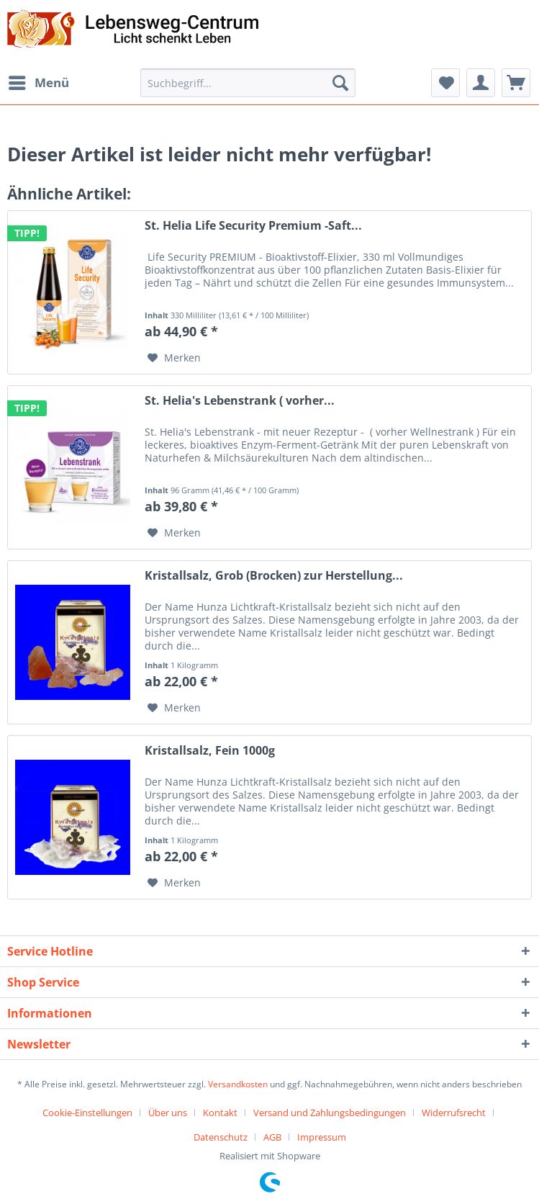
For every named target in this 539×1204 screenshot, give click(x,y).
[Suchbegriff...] (248, 82)
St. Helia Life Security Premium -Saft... (253, 225)
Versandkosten (238, 1084)
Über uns (167, 1112)
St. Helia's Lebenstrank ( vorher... (240, 400)
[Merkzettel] (445, 82)
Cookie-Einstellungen (87, 1112)
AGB (272, 1137)
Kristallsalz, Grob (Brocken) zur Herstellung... (274, 575)
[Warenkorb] (516, 82)
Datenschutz (221, 1137)
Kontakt (220, 1112)
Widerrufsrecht (454, 1112)
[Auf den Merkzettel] (174, 358)
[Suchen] (340, 82)
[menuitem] (38, 82)
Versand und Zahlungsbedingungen (329, 1112)
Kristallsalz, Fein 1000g (210, 750)
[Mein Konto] (480, 82)
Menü (39, 81)
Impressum (321, 1137)
